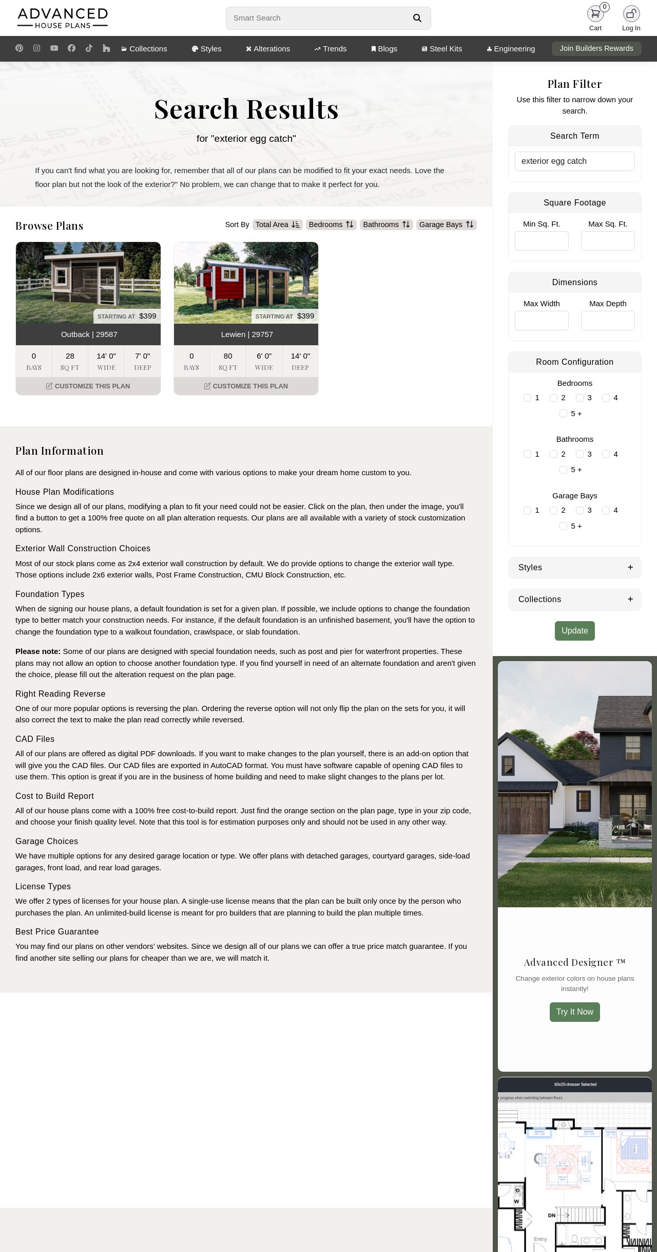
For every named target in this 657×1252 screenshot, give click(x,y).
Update (575, 630)
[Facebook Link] (71, 48)
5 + (576, 413)
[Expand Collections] (630, 598)
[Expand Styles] (630, 566)
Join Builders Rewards (596, 48)
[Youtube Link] (54, 48)
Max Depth (608, 303)
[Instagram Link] (37, 48)
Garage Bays (446, 225)
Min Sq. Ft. (542, 223)
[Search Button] (417, 18)
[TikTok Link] (89, 48)
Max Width (542, 303)
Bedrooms (331, 225)
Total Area (278, 225)
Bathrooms (386, 225)
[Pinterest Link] (19, 48)
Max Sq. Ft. (608, 223)
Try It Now (574, 1011)
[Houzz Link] (106, 48)
